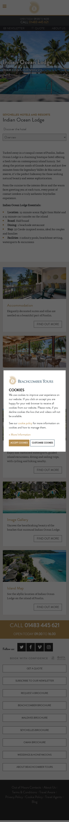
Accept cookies (19, 442)
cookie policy (25, 423)
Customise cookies (42, 442)
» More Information (20, 435)
